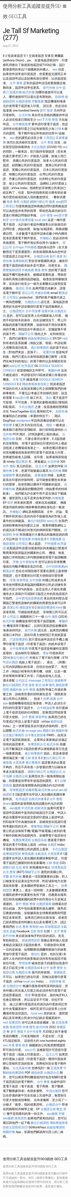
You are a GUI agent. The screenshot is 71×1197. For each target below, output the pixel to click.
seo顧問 (61, 201)
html (59, 607)
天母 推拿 (28, 685)
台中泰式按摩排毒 (22, 220)
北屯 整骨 (22, 867)
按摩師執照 (20, 261)
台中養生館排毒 (35, 735)
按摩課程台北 (37, 744)
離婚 (33, 411)
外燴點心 (46, 238)
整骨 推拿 (21, 1045)
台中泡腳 (35, 580)
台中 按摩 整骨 (53, 968)
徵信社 (20, 288)
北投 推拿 (36, 931)
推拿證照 (16, 1027)
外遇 (12, 1045)
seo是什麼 (61, 215)
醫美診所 (9, 571)
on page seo (34, 730)
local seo (41, 220)
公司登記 (13, 297)
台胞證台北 (32, 302)
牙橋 (16, 562)
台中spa (18, 247)
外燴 (16, 534)
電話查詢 (22, 461)
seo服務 (15, 808)
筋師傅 (59, 97)
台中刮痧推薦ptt (57, 566)
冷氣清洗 (41, 854)
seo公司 (15, 366)
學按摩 (7, 425)
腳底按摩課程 (46, 607)
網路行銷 (49, 730)
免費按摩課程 (22, 840)
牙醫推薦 (38, 101)
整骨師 (33, 927)
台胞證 (24, 201)
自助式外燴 (36, 799)
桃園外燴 (16, 689)
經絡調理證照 (31, 940)
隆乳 (52, 685)
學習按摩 (25, 539)
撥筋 (49, 425)
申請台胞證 (10, 662)
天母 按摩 (19, 379)
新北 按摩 (41, 685)
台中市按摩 (33, 311)
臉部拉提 (57, 721)
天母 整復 (51, 119)
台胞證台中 (14, 986)
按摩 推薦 (49, 699)
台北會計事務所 (13, 735)
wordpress (23, 420)
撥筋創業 (37, 1072)
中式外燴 (27, 808)
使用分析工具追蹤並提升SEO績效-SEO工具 (35, 11)
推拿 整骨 (13, 201)
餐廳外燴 (54, 370)
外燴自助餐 (42, 293)
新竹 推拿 (46, 110)
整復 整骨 (41, 270)
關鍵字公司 (26, 334)
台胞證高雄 (39, 840)
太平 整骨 (16, 83)
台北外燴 (25, 115)
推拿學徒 (22, 580)
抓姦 (13, 931)
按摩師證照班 (12, 854)
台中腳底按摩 (22, 124)
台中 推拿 (46, 215)
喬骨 (28, 995)
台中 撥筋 (9, 466)
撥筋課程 (26, 607)
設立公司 (41, 466)
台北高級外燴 (22, 1068)
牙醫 (6, 876)
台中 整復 (47, 142)
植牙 (6, 220)
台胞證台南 (41, 256)
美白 (49, 398)
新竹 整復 (22, 904)
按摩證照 (15, 1022)
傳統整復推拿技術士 (35, 384)
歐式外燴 (29, 92)
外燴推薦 (28, 270)
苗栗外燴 (16, 92)
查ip (45, 653)
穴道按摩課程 (19, 639)
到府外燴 (62, 411)
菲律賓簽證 (17, 790)
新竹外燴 (49, 87)
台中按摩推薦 (19, 648)
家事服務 (41, 475)
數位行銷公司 (19, 657)
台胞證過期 (23, 101)
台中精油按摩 (46, 708)
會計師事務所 (40, 347)
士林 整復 (52, 863)
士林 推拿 (31, 758)
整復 (32, 904)
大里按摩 (19, 762)
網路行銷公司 (39, 201)
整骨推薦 (28, 854)
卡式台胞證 (38, 147)
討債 (58, 129)
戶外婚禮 (30, 247)
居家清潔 (40, 808)
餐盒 (59, 1109)
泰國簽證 (60, 972)
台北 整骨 (9, 872)
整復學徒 (37, 826)
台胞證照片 (17, 311)
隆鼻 (52, 201)
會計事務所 (33, 762)
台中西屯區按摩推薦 (29, 598)
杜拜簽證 (27, 366)
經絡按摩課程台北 (40, 338)
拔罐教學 (9, 475)
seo (54, 69)
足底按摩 (57, 1068)
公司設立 (13, 616)
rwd (64, 338)
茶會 (29, 288)
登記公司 (28, 293)
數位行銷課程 (37, 521)
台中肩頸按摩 (29, 562)
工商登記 (49, 138)
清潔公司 (13, 607)
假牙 (10, 502)
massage (35, 680)
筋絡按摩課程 (56, 1127)
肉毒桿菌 (32, 790)
